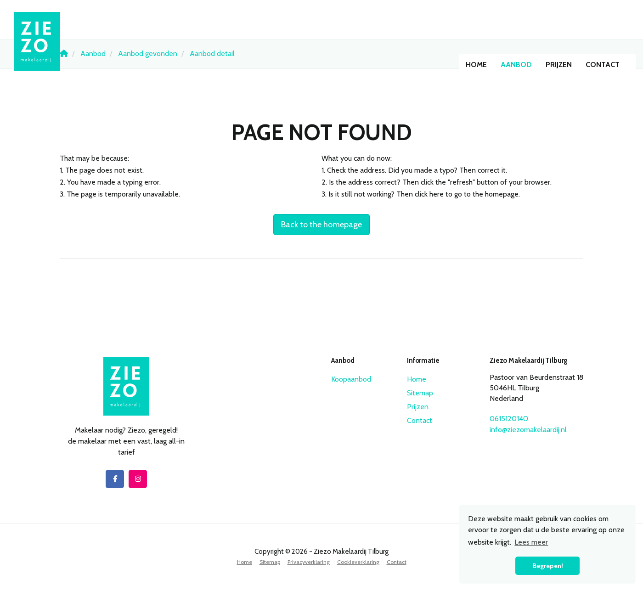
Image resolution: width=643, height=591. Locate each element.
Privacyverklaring (309, 561)
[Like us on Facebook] (115, 479)
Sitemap (420, 392)
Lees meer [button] (531, 542)
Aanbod (516, 64)
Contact (603, 64)
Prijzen (559, 64)
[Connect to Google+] (138, 479)
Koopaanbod (351, 379)
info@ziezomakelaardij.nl (528, 429)
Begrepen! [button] (547, 566)
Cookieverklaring (358, 561)
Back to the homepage (321, 225)
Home (476, 64)
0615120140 (509, 418)
